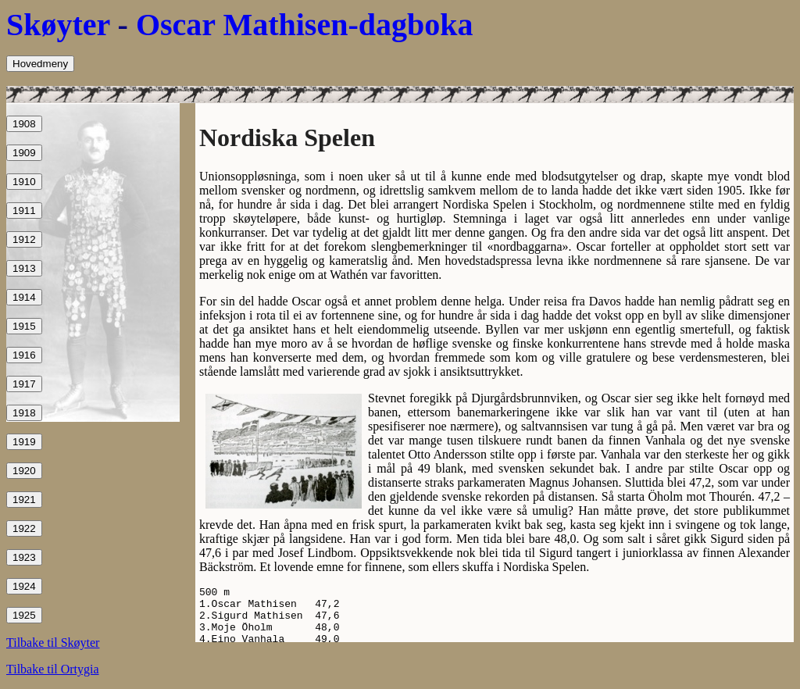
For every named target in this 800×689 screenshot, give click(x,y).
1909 (24, 153)
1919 (24, 442)
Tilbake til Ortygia (52, 669)
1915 (24, 326)
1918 (24, 413)
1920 (24, 471)
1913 (24, 268)
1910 (24, 181)
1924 (24, 586)
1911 (24, 210)
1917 (24, 384)
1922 (24, 528)
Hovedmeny (40, 64)
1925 (24, 615)
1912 (24, 239)
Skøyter (58, 24)
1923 (24, 557)
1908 (24, 124)
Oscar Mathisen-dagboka (304, 24)
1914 (24, 297)
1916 (24, 355)
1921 (24, 499)
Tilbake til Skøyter (52, 642)
